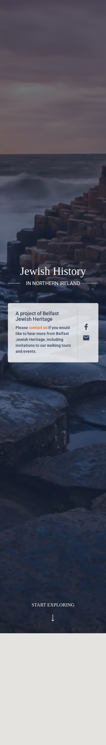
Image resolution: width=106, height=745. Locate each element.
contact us (38, 327)
